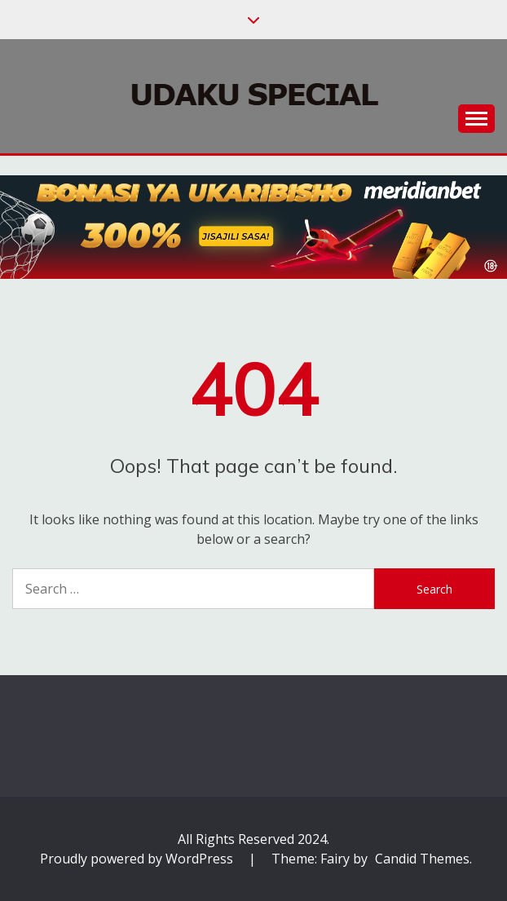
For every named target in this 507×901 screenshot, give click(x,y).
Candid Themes (422, 859)
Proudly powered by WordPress (138, 859)
